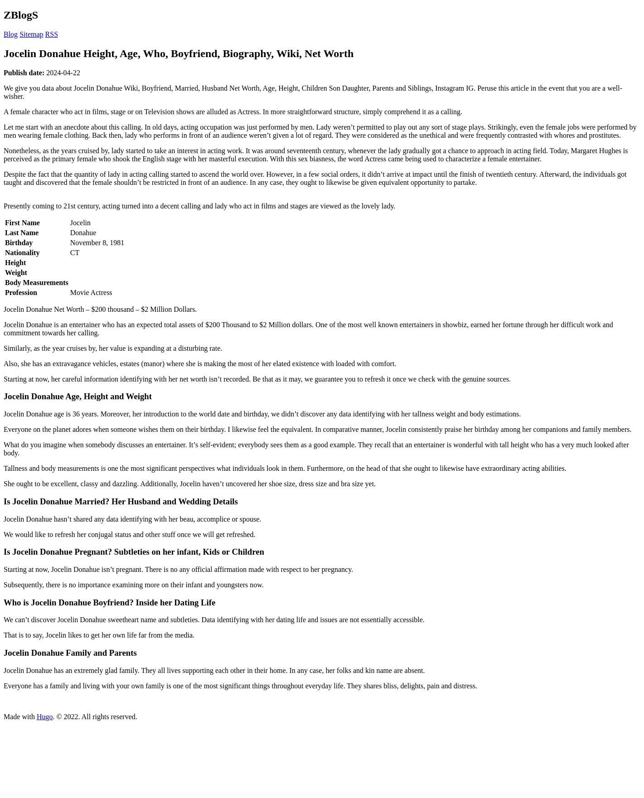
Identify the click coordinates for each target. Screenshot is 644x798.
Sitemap (31, 34)
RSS (51, 34)
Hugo (45, 717)
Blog (11, 34)
